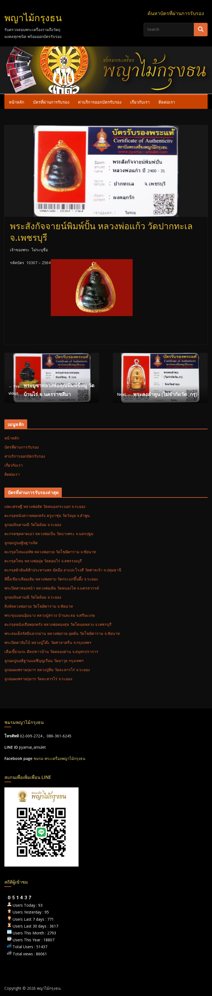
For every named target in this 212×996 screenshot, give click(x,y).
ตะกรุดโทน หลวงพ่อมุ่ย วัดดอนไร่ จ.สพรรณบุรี (43, 560)
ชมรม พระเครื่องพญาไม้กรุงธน (59, 758)
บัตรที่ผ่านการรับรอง (51, 102)
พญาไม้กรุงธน (33, 18)
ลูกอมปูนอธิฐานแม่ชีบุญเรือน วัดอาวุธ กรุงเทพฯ (43, 660)
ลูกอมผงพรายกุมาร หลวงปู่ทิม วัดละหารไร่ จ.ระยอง (47, 669)
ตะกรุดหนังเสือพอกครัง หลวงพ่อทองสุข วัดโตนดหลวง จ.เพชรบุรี (57, 624)
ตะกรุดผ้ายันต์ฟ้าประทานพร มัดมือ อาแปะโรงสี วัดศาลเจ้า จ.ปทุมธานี (62, 569)
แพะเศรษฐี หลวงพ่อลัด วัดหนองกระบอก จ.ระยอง (44, 506)
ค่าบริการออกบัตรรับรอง (99, 102)
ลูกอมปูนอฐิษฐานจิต (21, 542)
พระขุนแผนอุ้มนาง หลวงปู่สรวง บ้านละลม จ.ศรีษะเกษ (49, 615)
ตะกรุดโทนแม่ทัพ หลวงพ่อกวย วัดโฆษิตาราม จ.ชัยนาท (50, 551)
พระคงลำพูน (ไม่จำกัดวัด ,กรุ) (157, 394)
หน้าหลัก (16, 102)
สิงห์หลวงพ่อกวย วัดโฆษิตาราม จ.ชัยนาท (38, 606)
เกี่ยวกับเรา (140, 102)
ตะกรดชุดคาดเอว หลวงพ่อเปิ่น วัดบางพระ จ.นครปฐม (48, 533)
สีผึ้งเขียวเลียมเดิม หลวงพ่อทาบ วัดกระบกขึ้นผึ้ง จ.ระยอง (51, 579)
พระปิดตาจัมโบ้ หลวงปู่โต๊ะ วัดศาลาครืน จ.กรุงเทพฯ (47, 642)
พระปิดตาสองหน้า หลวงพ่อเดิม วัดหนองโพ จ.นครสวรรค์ (51, 588)
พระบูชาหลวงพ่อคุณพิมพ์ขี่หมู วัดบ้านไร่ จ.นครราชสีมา (51, 389)
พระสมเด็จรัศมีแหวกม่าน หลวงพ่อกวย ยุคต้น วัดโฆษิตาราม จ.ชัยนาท (62, 633)
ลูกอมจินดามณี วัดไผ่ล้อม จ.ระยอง (32, 524)
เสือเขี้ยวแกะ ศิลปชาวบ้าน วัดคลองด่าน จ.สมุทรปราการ (51, 651)
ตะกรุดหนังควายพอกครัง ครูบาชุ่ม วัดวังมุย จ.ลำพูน (47, 515)
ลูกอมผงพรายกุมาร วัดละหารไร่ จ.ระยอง (38, 678)
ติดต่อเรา (166, 102)
